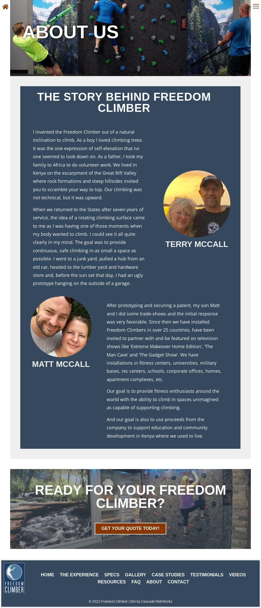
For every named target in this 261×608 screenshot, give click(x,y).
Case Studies (168, 574)
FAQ (136, 581)
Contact (178, 581)
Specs (112, 574)
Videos (237, 574)
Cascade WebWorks (156, 601)
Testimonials (206, 574)
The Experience (79, 574)
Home (47, 574)
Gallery (135, 574)
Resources (112, 581)
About (154, 581)
